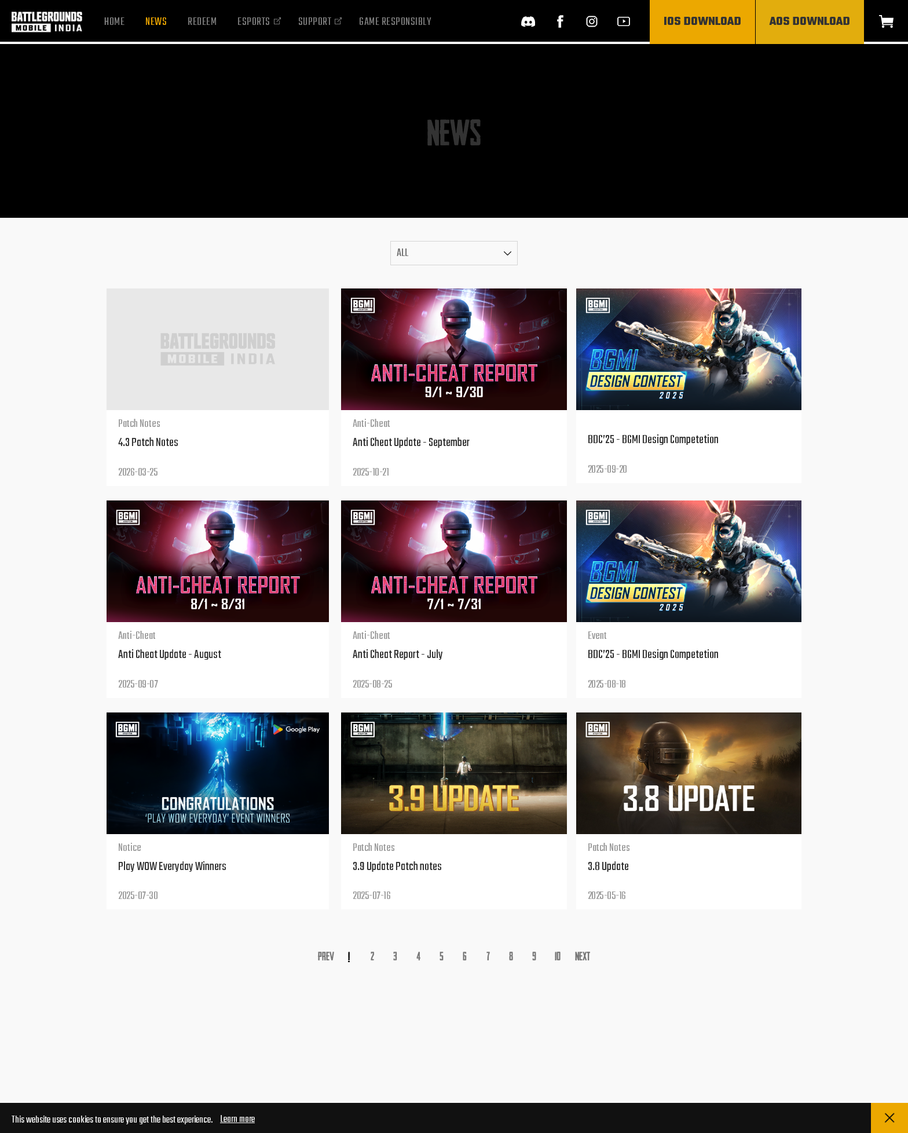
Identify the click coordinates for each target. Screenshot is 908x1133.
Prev (326, 955)
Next (582, 955)
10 (558, 955)
